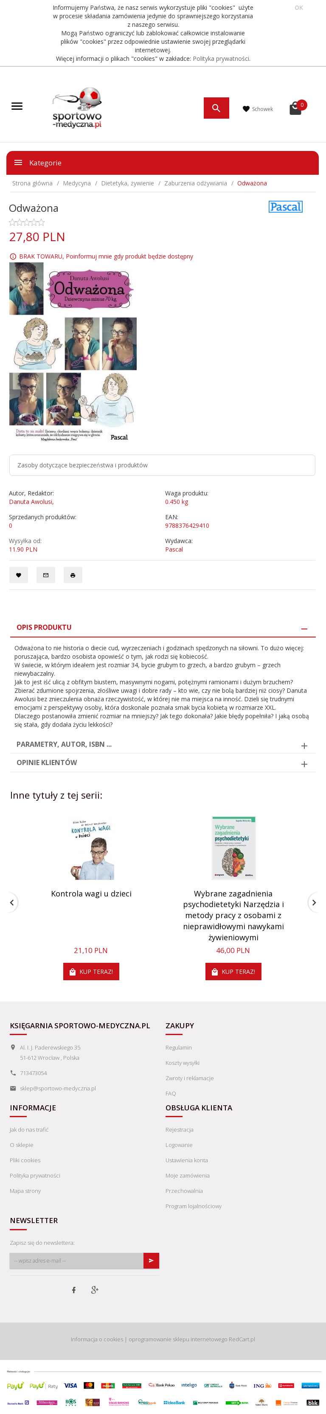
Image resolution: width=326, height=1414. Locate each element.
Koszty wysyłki (183, 1063)
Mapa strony (25, 1191)
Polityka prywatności (221, 58)
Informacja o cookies (97, 1339)
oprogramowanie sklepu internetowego (178, 1339)
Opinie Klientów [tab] (47, 762)
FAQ (171, 1093)
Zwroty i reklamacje (190, 1078)
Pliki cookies (25, 1160)
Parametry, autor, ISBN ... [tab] (64, 744)
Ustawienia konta (187, 1160)
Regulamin (179, 1047)
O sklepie (22, 1145)
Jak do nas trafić (29, 1129)
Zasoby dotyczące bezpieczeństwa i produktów (82, 465)
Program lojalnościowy (194, 1206)
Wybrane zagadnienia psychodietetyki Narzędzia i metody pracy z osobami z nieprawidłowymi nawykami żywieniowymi (233, 915)
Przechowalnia (184, 1191)
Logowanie (179, 1145)
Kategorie (37, 162)
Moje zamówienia (188, 1175)
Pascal (174, 549)
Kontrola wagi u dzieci (91, 893)
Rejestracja (180, 1129)
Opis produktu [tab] (44, 627)
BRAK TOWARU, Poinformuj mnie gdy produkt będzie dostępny (106, 256)
